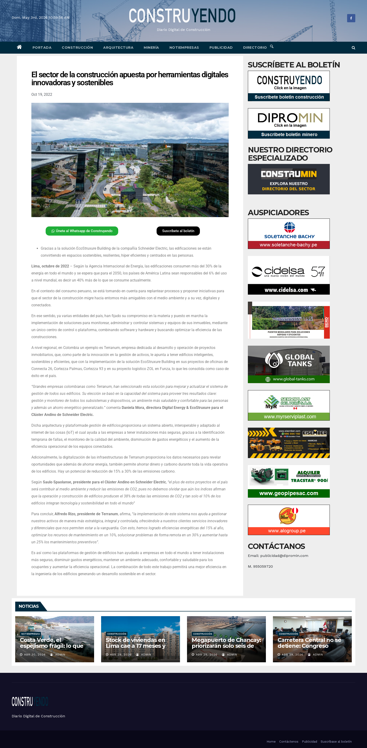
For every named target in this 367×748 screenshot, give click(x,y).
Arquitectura (118, 47)
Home (271, 741)
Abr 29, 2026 (121, 654)
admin (57, 654)
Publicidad (221, 47)
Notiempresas (184, 47)
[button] (353, 47)
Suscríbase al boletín (336, 741)
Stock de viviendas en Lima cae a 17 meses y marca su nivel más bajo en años (138, 649)
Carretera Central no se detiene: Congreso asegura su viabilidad (309, 646)
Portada (42, 47)
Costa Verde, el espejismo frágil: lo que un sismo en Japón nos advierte (51, 649)
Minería (151, 47)
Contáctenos (288, 741)
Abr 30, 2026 (35, 654)
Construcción (77, 47)
